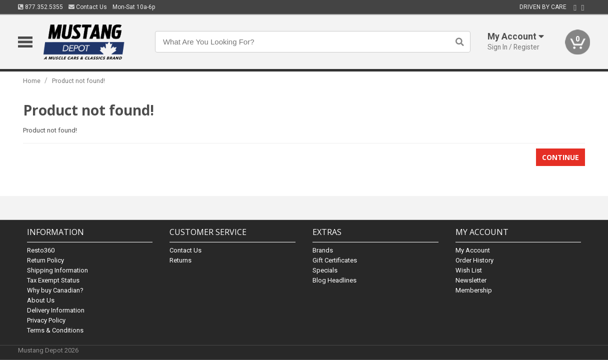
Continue (560, 157)
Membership (474, 290)
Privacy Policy (46, 320)
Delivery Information (55, 310)
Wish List (469, 270)
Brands (322, 250)
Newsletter (471, 280)
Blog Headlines (334, 280)
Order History (475, 260)
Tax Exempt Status (53, 280)
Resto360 (40, 250)
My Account (473, 250)
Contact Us (87, 7)
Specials (325, 270)
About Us (40, 300)
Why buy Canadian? (55, 290)
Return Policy (45, 260)
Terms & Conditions (55, 330)
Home (31, 80)
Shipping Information (57, 270)
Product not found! (78, 80)
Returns (181, 260)
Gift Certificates (334, 260)
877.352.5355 (40, 7)
